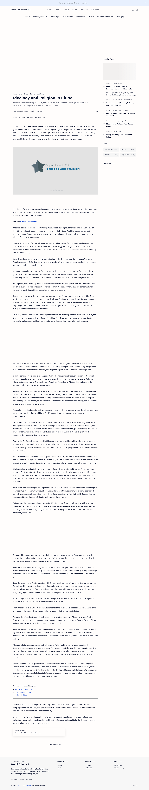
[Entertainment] (67, 17)
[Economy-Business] (40, 17)
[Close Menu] (145, 3)
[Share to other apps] (44, 117)
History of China (21, 695)
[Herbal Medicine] (111, 150)
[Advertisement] (74, 38)
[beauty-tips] (119, 121)
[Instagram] (14, 779)
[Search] (136, 9)
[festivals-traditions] (130, 100)
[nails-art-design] (128, 121)
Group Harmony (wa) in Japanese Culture (119, 135)
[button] (133, 9)
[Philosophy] (120, 17)
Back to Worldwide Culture (24, 689)
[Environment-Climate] (105, 17)
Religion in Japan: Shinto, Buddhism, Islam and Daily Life (119, 87)
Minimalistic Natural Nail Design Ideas (119, 125)
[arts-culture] (119, 100)
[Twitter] (22, 779)
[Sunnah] (111, 155)
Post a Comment (55, 744)
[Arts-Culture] (80, 17)
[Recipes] (128, 150)
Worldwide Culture (28, 221)
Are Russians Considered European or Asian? (120, 114)
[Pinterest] (29, 779)
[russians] (125, 110)
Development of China (23, 692)
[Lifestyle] (91, 17)
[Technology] (54, 17)
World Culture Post (19, 10)
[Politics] (27, 17)
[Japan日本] (118, 83)
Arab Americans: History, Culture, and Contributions (120, 104)
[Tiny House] (128, 155)
